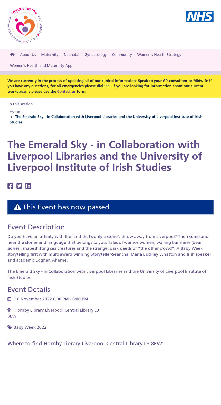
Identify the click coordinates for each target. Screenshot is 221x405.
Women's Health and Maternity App (41, 65)
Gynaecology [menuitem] (96, 54)
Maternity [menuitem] (50, 54)
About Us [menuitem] (28, 54)
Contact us (66, 91)
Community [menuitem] (122, 54)
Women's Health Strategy (159, 54)
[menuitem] (12, 54)
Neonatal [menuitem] (71, 54)
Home (15, 111)
